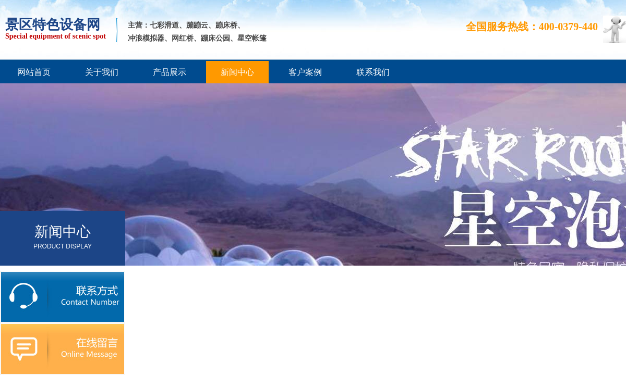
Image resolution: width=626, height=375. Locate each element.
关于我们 (101, 72)
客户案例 (305, 72)
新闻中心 (237, 72)
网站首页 (34, 72)
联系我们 (373, 72)
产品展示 (169, 72)
